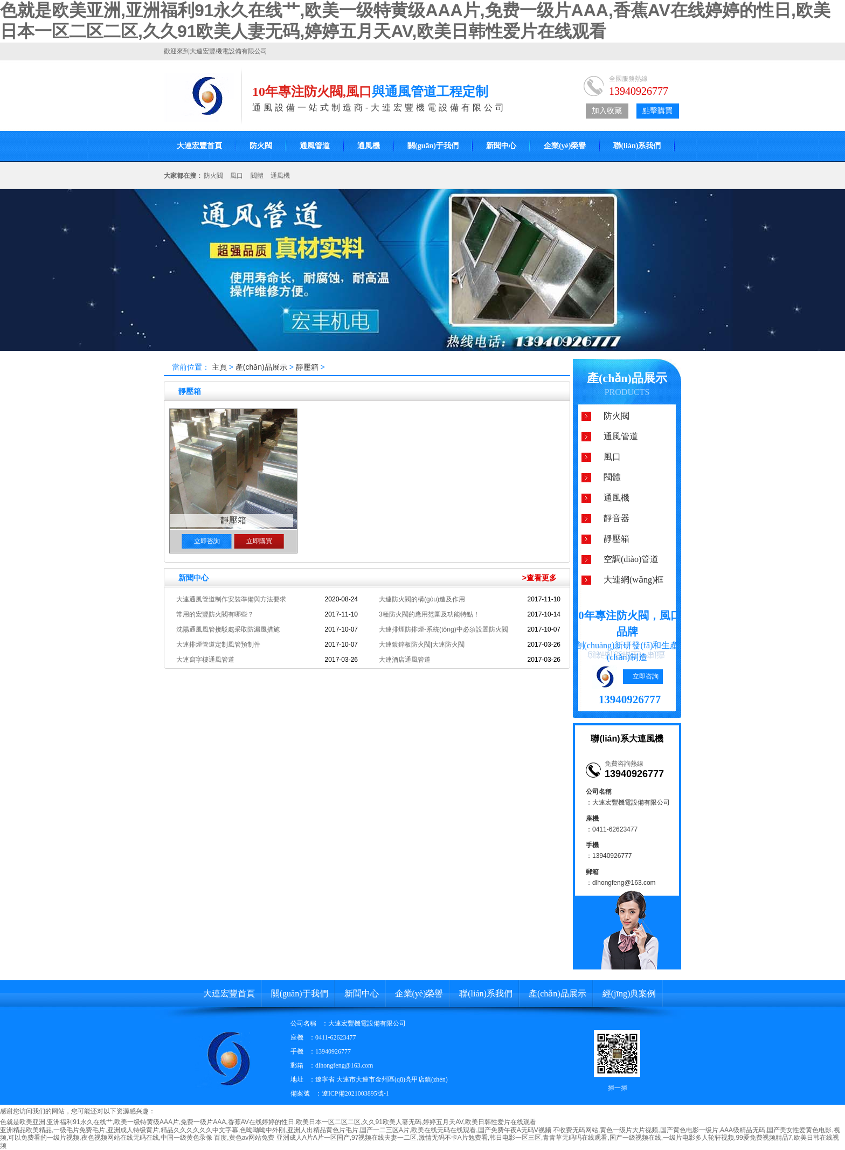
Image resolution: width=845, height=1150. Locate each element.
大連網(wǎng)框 (633, 579)
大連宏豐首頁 (199, 146)
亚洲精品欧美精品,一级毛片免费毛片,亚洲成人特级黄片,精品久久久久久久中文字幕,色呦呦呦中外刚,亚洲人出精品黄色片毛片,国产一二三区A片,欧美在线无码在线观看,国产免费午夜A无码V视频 (275, 1130)
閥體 (257, 175)
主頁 (219, 367)
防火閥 (261, 146)
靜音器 (616, 518)
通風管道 (315, 146)
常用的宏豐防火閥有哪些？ (215, 614)
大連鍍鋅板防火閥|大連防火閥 (422, 644)
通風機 (368, 146)
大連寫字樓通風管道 (205, 659)
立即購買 (259, 541)
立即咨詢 (207, 541)
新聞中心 (501, 146)
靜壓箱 (307, 367)
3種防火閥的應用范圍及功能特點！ (429, 614)
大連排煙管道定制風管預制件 (218, 644)
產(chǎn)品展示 (262, 367)
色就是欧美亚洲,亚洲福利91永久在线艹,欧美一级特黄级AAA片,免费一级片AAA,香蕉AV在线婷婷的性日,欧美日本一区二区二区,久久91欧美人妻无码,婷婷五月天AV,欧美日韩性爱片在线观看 (268, 1122)
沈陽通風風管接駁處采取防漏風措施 (228, 629)
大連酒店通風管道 (405, 659)
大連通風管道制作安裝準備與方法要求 (231, 599)
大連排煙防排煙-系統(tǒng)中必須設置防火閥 (443, 629)
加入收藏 (607, 111)
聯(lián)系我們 (637, 146)
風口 (236, 175)
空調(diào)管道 (631, 559)
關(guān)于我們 (433, 146)
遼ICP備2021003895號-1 (355, 1093)
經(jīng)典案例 (629, 993)
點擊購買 (657, 111)
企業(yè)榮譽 (565, 146)
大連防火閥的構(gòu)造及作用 (422, 599)
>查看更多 (539, 577)
